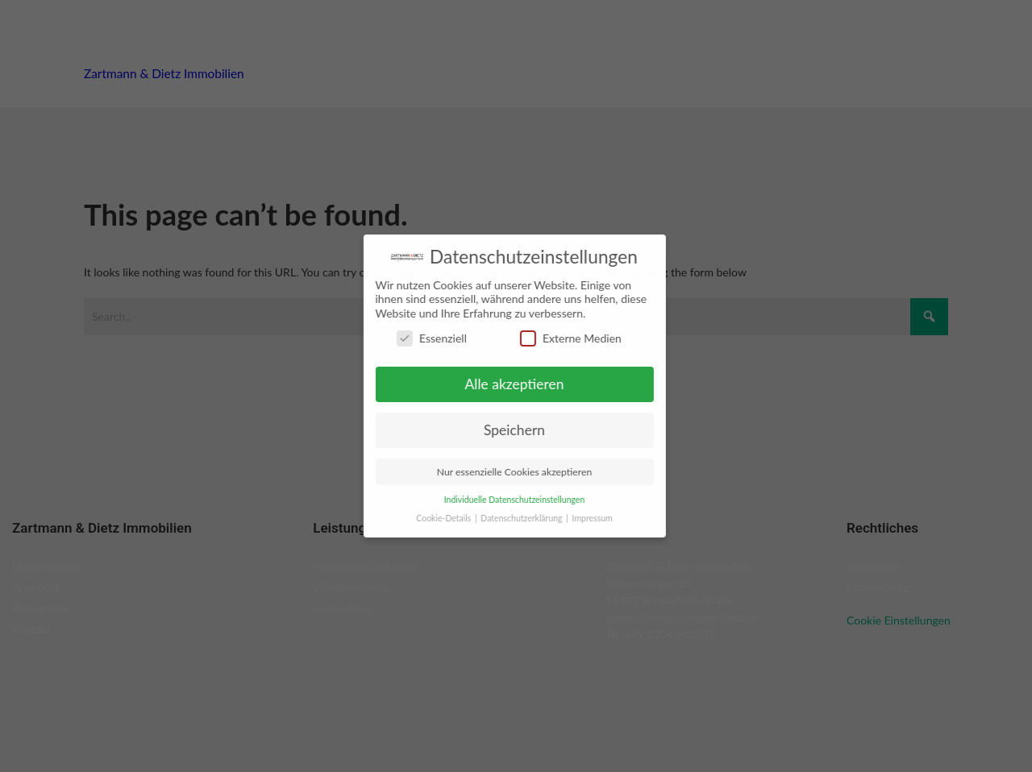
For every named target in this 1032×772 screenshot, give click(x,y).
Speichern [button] (509, 429)
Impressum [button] (588, 518)
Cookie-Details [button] (440, 518)
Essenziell (427, 338)
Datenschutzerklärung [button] (518, 518)
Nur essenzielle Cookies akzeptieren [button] (510, 472)
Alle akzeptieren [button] (510, 384)
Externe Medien (566, 338)
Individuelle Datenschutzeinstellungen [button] (509, 499)
